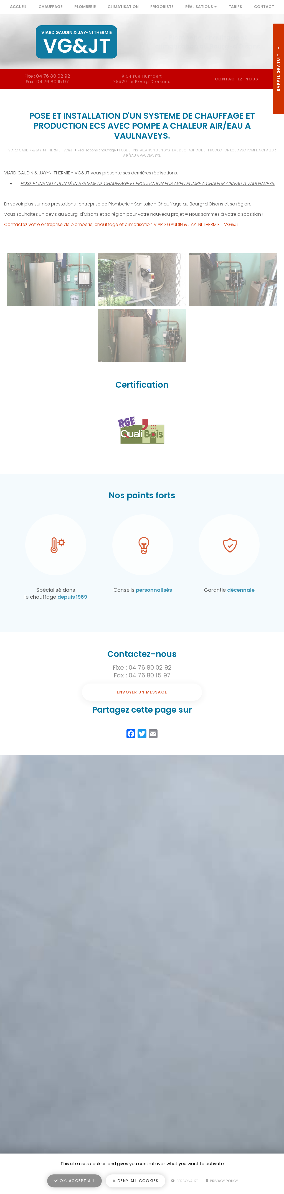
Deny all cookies (135, 1182)
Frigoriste (161, 6)
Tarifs (235, 6)
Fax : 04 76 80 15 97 (142, 675)
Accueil (18, 6)
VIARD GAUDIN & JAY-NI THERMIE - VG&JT (41, 150)
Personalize (185, 1182)
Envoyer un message (142, 692)
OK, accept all (74, 1182)
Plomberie (85, 6)
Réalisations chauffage (96, 150)
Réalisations (201, 6)
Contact (264, 6)
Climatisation (123, 6)
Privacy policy (222, 1182)
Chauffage (50, 6)
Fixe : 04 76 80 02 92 (142, 667)
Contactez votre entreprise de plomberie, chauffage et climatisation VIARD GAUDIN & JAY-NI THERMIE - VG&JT (121, 224)
